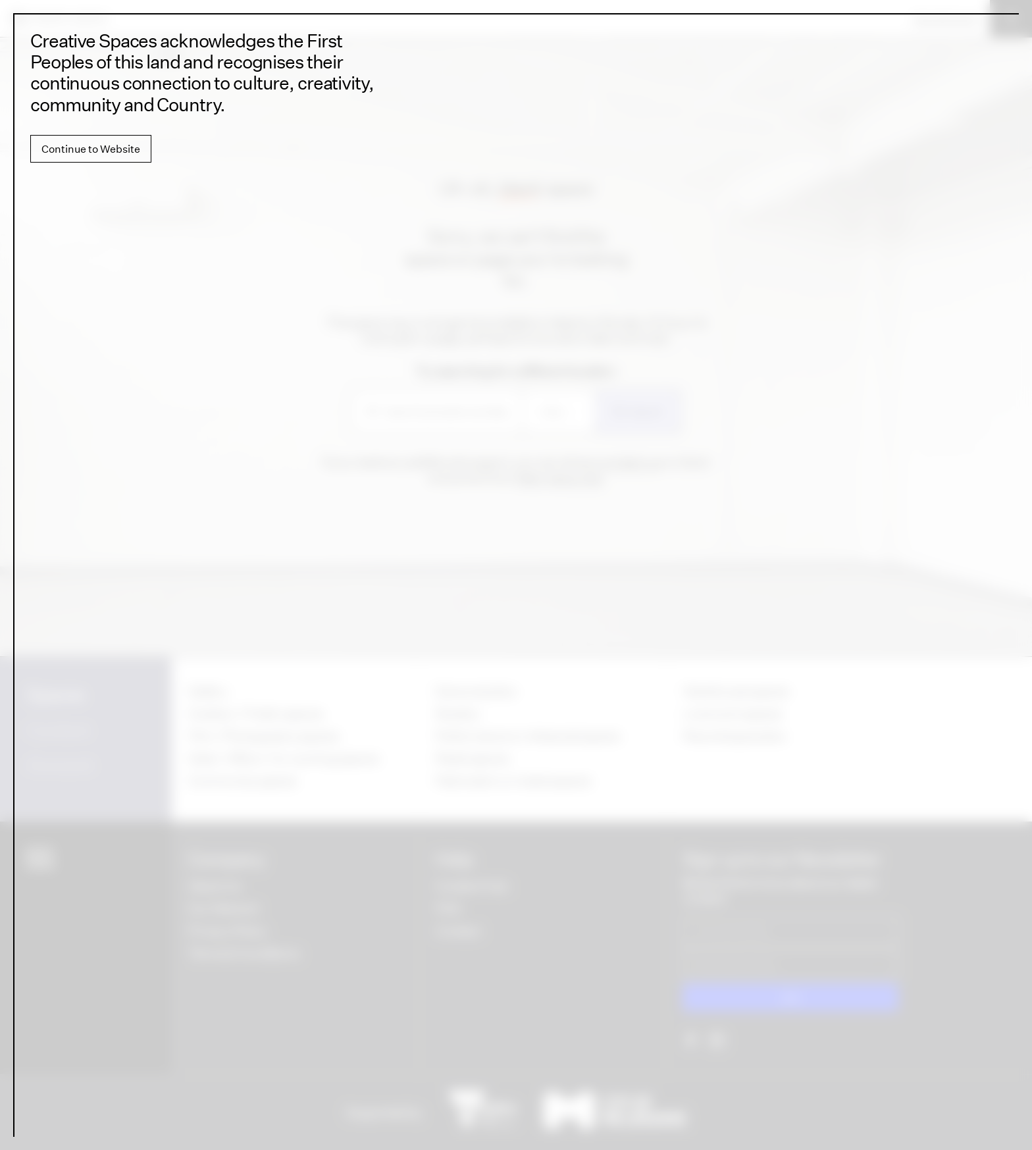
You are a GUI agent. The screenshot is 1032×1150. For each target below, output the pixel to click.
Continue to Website (90, 148)
